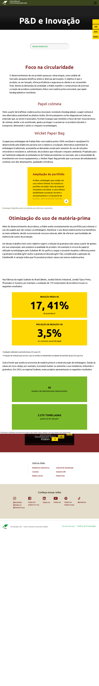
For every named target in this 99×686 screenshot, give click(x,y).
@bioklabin (17, 655)
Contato (35, 625)
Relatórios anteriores (40, 621)
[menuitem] (68, 679)
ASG (96, 32)
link (69, 533)
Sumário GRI (61, 625)
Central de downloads (64, 621)
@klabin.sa (17, 658)
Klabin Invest (69, 658)
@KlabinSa (82, 655)
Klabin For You (33, 658)
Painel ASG (60, 629)
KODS (95, 37)
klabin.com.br (37, 629)
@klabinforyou (19, 661)
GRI (95, 27)
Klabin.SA (32, 655)
